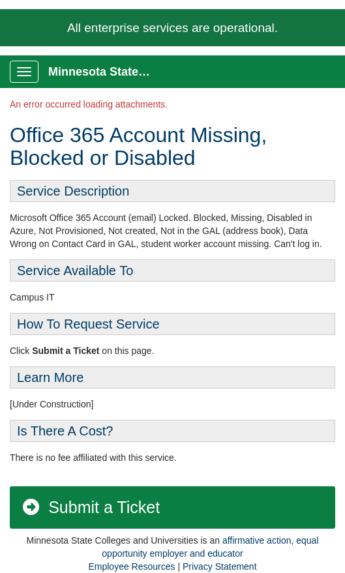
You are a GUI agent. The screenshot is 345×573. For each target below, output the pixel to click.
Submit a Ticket (90, 507)
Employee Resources (131, 566)
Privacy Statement (220, 566)
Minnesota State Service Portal (105, 71)
